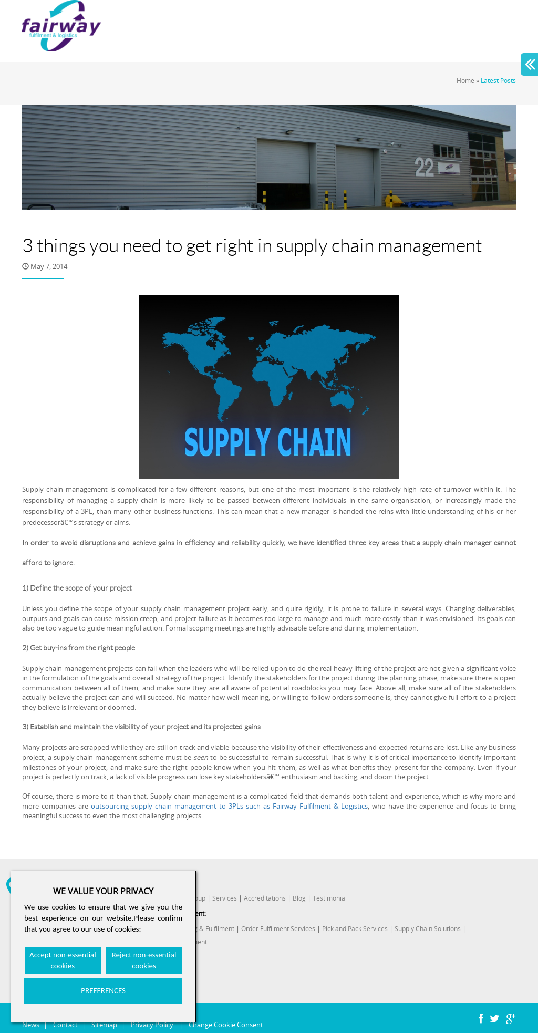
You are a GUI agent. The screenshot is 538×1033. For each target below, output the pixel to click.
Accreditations (265, 898)
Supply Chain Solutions (428, 928)
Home (465, 80)
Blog (299, 898)
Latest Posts (498, 80)
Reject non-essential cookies (144, 960)
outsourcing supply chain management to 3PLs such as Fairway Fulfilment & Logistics (229, 806)
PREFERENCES (103, 990)
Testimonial (330, 898)
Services (224, 898)
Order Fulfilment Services (278, 928)
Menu (509, 11)
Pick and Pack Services (355, 928)
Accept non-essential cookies (62, 960)
